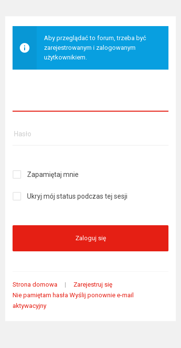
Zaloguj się (90, 238)
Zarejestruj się (92, 284)
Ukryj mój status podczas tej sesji (77, 196)
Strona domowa (35, 284)
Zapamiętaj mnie (53, 174)
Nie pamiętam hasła (40, 295)
